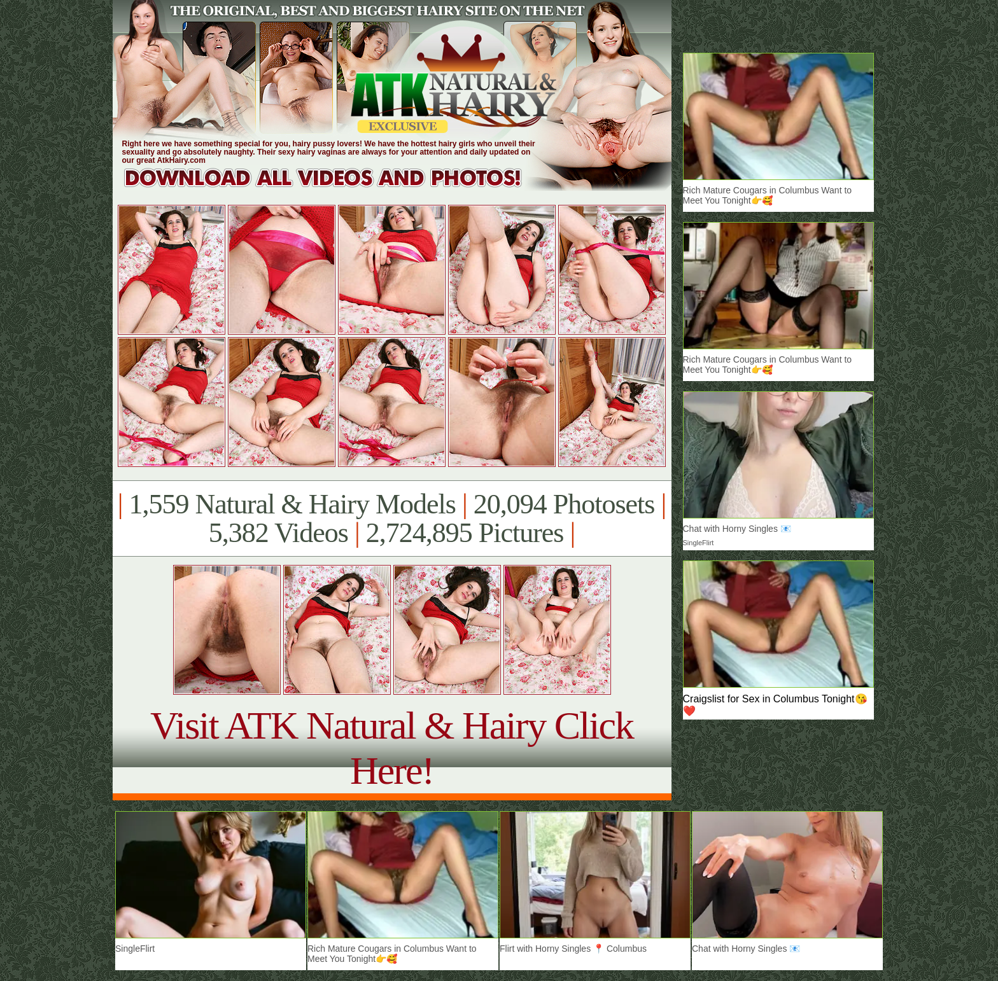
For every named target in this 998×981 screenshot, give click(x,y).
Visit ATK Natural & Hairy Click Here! (391, 748)
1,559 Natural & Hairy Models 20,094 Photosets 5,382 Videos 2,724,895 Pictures (392, 518)
